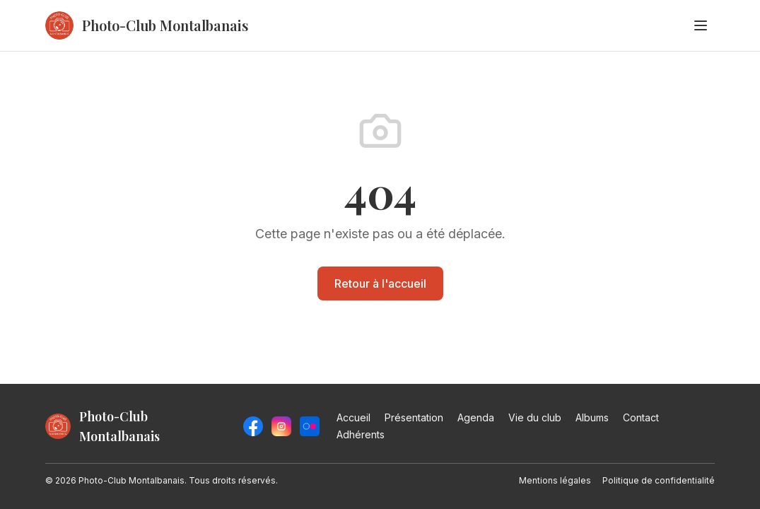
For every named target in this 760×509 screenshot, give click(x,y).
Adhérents (361, 434)
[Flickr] (310, 426)
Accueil (353, 417)
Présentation (414, 417)
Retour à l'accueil (380, 283)
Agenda (475, 417)
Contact (641, 417)
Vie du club (534, 417)
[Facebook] (253, 426)
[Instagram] (281, 426)
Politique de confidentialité (658, 480)
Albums (592, 417)
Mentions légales (555, 480)
